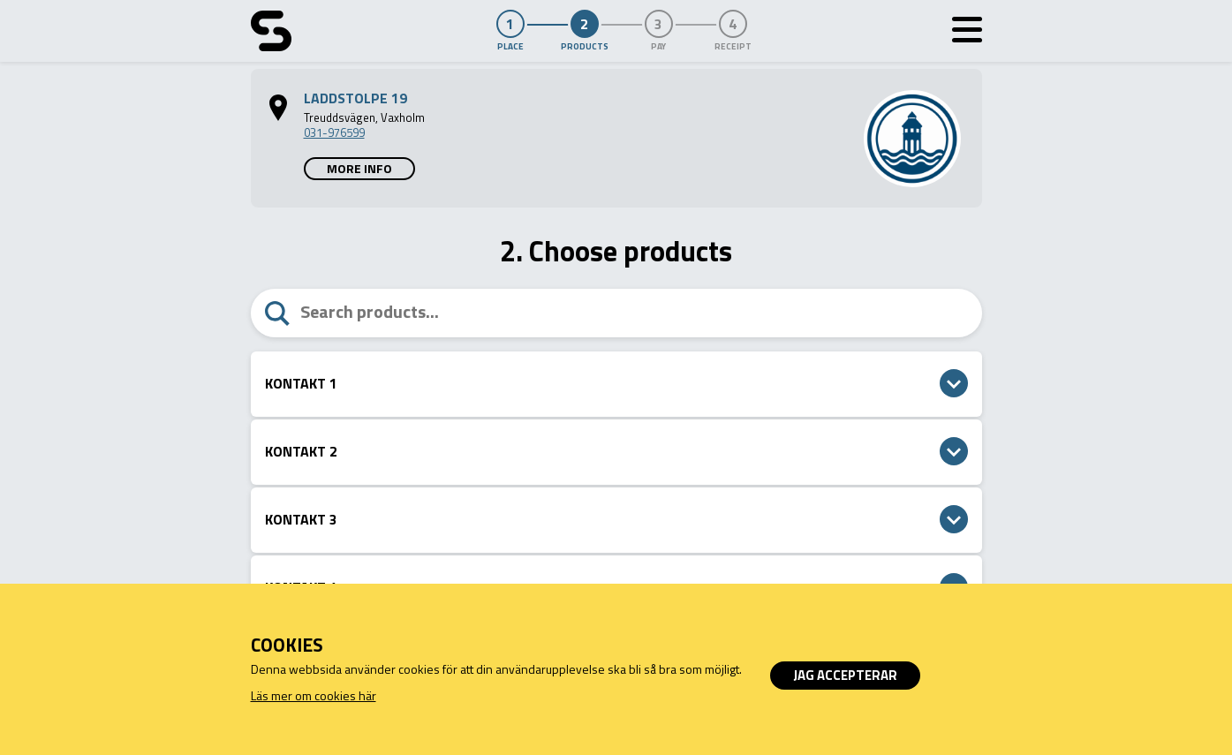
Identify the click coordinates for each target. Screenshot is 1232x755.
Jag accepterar (845, 675)
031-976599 (334, 132)
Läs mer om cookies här (313, 695)
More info (359, 168)
